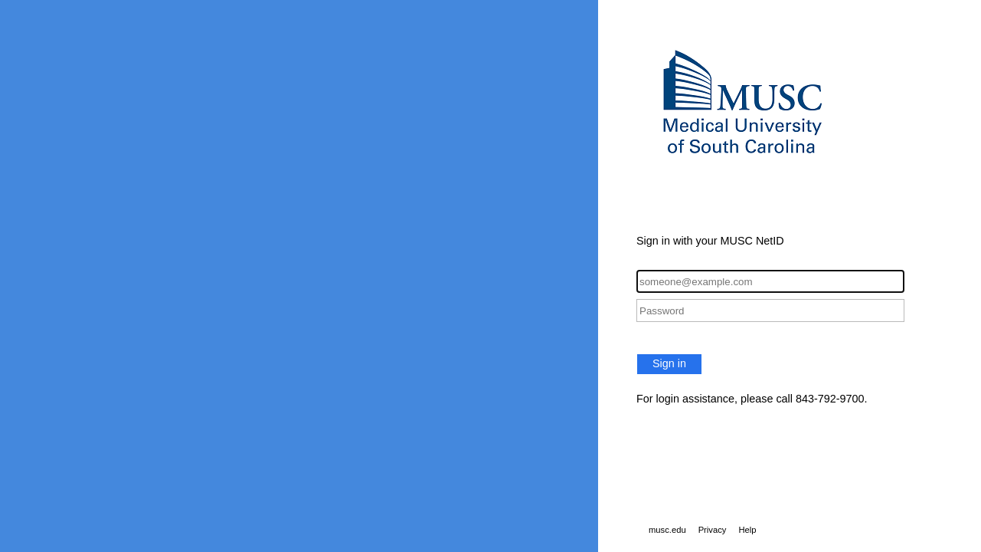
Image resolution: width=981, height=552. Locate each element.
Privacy (712, 529)
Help (747, 529)
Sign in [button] (669, 363)
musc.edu (667, 529)
